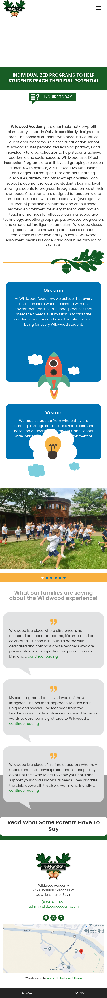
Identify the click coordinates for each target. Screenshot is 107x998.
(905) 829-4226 (53, 902)
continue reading (43, 656)
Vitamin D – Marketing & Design (64, 978)
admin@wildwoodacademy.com (54, 906)
